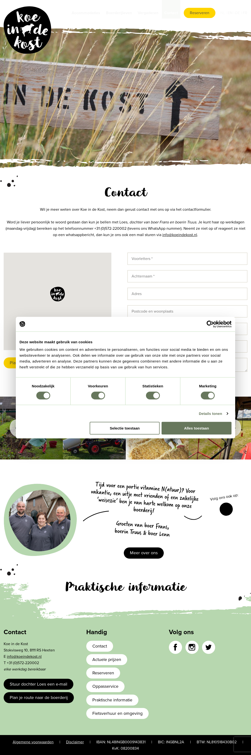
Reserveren (199, 12)
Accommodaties (86, 12)
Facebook (226, 509)
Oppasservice (105, 686)
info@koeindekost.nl (179, 234)
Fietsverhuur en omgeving (117, 713)
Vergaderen (148, 12)
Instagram (192, 647)
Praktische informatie (112, 700)
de (238, 12)
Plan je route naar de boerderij (39, 697)
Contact (171, 12)
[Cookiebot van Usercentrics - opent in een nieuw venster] (210, 324)
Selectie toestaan (125, 428)
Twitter (208, 647)
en (230, 12)
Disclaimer (75, 742)
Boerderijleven (119, 12)
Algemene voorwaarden (33, 742)
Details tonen (210, 413)
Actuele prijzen (106, 659)
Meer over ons (144, 552)
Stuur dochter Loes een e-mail (38, 684)
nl (223, 12)
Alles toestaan (196, 428)
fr (245, 12)
